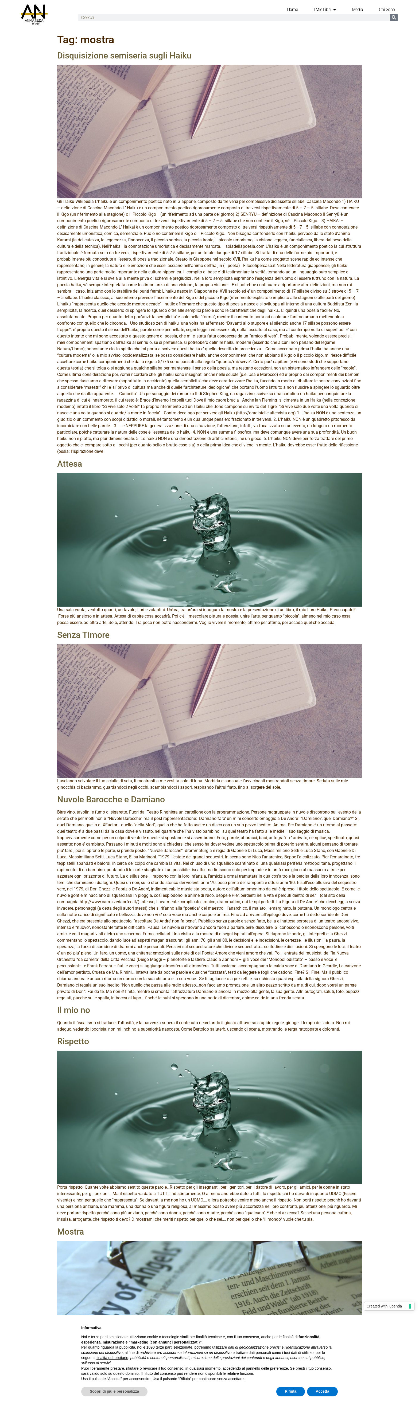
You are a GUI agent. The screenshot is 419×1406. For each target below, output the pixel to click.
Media (357, 9)
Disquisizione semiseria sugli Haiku (124, 55)
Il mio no (73, 1010)
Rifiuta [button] (291, 1391)
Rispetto (73, 1041)
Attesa (69, 464)
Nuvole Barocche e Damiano (111, 799)
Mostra (70, 1232)
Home (292, 9)
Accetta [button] (322, 1391)
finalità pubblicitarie (112, 1358)
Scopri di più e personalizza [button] (114, 1391)
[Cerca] (394, 17)
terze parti (164, 1347)
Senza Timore (83, 635)
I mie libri (325, 9)
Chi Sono (387, 9)
